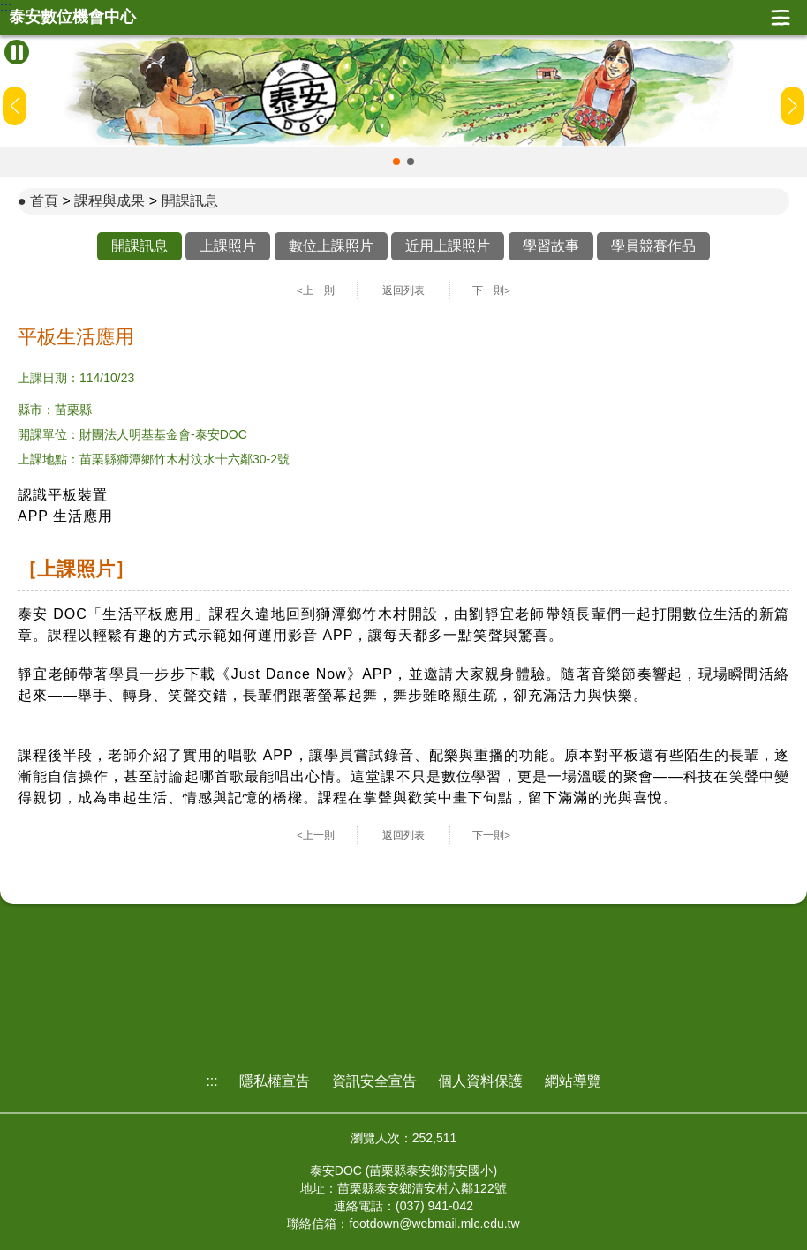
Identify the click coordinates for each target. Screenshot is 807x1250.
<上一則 (316, 290)
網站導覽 (573, 1080)
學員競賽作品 (653, 245)
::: (5, 7)
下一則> (491, 290)
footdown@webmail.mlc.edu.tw (434, 1223)
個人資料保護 (480, 1080)
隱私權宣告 (274, 1080)
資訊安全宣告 (374, 1080)
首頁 (44, 200)
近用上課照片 (447, 245)
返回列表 (403, 290)
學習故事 (551, 245)
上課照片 (228, 245)
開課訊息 (190, 200)
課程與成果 (109, 200)
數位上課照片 (331, 245)
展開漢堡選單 (780, 17)
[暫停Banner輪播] (16, 52)
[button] (396, 161)
